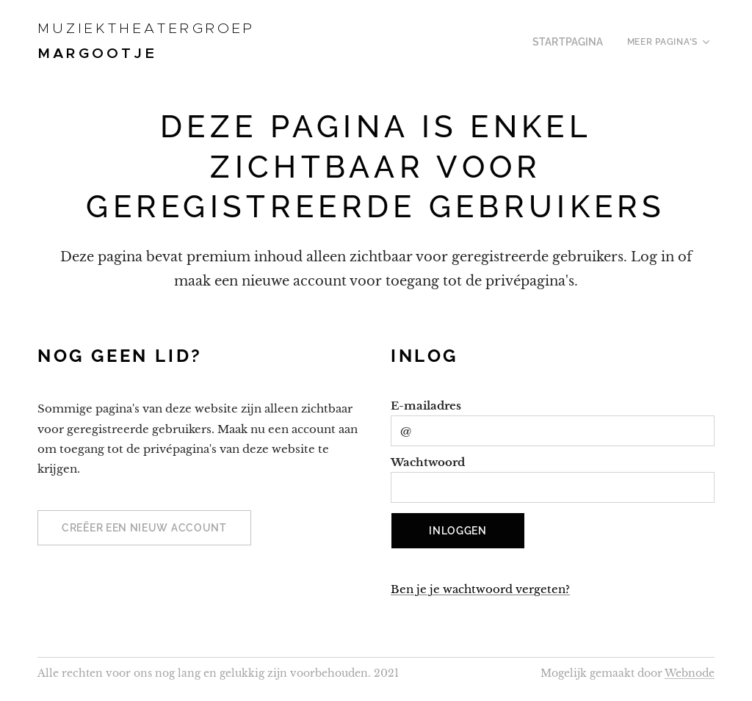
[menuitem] (575, 41)
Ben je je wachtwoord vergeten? (480, 589)
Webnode (690, 673)
